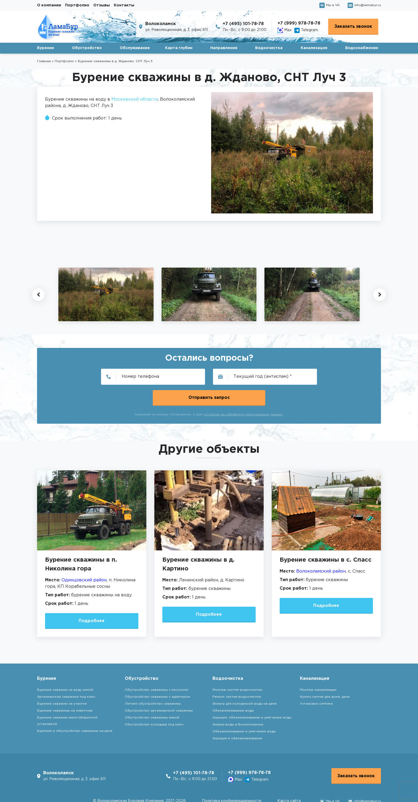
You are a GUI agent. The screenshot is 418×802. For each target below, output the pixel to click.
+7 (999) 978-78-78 (299, 23)
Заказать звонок (353, 27)
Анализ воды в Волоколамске (237, 703)
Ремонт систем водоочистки (236, 675)
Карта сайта (289, 780)
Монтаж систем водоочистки (237, 669)
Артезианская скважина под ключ (66, 675)
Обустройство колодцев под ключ (154, 703)
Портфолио (77, 5)
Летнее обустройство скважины (153, 682)
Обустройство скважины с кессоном (156, 669)
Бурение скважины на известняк (65, 689)
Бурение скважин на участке (62, 682)
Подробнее (92, 600)
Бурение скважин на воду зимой (65, 669)
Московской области (134, 99)
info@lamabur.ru (364, 5)
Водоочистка (269, 48)
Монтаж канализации (318, 669)
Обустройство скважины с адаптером (157, 675)
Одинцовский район (84, 559)
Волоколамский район (321, 550)
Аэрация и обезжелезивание (237, 717)
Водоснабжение (361, 48)
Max (285, 30)
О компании (49, 5)
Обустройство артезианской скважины (159, 689)
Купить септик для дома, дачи (325, 675)
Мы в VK (329, 5)
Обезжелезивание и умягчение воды (244, 710)
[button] (38, 294)
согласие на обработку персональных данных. (243, 393)
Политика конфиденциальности (231, 780)
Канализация (314, 48)
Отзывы (101, 5)
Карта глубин (178, 48)
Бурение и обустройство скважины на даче (74, 710)
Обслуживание (135, 48)
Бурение (45, 48)
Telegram (306, 30)
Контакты (124, 5)
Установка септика (316, 682)
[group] (106, 294)
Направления (223, 48)
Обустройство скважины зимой (152, 696)
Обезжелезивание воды (233, 689)
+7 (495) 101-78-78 (243, 24)
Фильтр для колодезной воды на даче (244, 682)
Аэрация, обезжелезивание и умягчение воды (251, 696)
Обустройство (87, 48)
